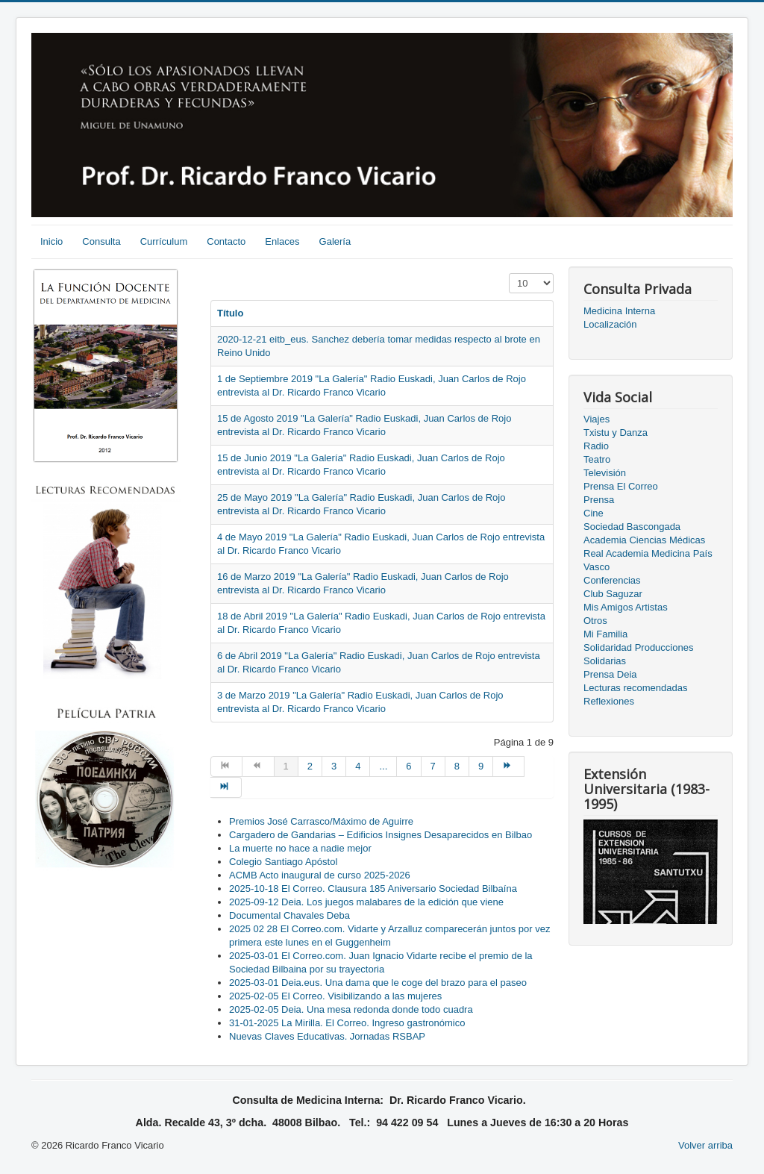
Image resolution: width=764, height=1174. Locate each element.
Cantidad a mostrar (509, 273)
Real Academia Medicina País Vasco (648, 560)
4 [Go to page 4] (357, 766)
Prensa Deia (610, 674)
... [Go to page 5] (383, 766)
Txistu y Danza (615, 432)
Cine (593, 513)
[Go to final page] (226, 787)
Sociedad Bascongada (631, 526)
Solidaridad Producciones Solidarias (638, 654)
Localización (610, 324)
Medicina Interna (619, 310)
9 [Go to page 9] (480, 766)
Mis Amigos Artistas (625, 607)
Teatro (596, 459)
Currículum (164, 241)
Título (230, 313)
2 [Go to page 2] (310, 766)
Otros (595, 620)
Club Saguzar (612, 593)
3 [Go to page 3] (333, 766)
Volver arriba (705, 1145)
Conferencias (612, 580)
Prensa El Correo (620, 486)
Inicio (51, 241)
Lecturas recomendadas (635, 687)
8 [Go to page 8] (457, 766)
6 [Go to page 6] (408, 766)
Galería (335, 241)
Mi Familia (605, 634)
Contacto (226, 241)
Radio (596, 446)
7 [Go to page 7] (433, 766)
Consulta (101, 241)
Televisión (604, 472)
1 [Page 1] (286, 766)
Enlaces (282, 241)
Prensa (598, 499)
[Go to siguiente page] (509, 766)
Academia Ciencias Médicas (644, 540)
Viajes (596, 419)
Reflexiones (608, 701)
